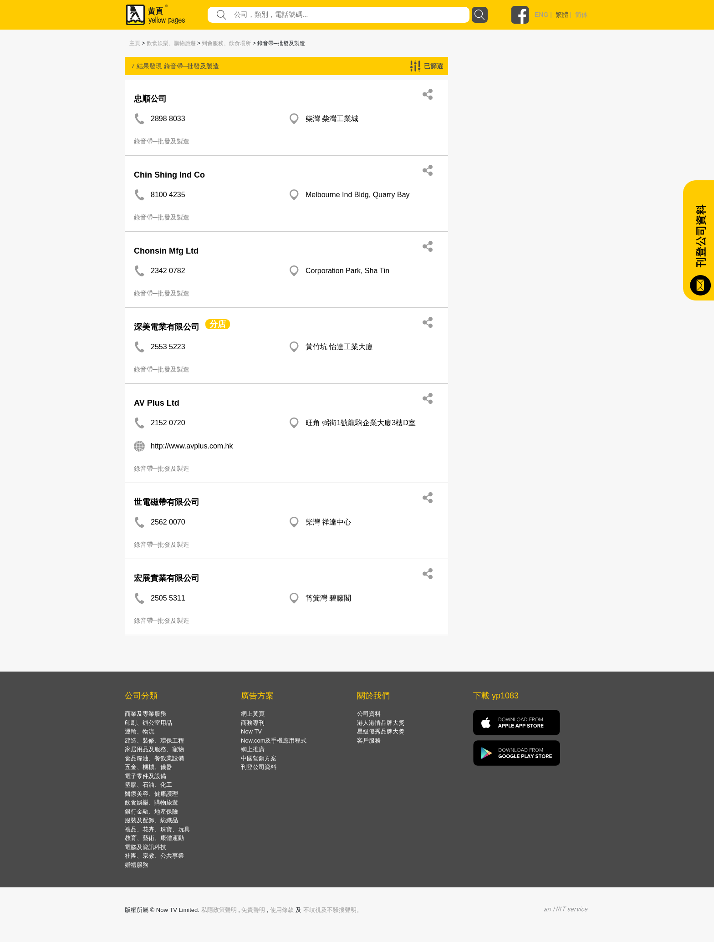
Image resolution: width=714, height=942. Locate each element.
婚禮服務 (136, 864)
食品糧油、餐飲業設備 (154, 758)
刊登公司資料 (258, 767)
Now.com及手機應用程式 (273, 740)
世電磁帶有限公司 (166, 502)
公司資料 (369, 713)
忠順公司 (150, 98)
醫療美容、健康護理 (151, 793)
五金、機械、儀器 (148, 767)
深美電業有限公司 (166, 326)
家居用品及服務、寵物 (154, 749)
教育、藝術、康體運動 (154, 838)
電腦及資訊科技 (145, 847)
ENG (541, 14)
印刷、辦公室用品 (148, 722)
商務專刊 (253, 722)
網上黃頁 (253, 713)
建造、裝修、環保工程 (154, 740)
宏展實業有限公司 (166, 578)
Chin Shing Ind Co (169, 174)
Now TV (251, 731)
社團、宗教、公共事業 (154, 855)
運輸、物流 (139, 731)
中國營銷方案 (258, 758)
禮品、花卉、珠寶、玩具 (157, 829)
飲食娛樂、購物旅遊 (171, 43)
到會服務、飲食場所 (226, 43)
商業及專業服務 (145, 713)
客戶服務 (369, 740)
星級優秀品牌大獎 (380, 731)
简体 (581, 14)
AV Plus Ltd (156, 402)
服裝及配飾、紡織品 (151, 820)
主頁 (134, 43)
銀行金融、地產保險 (151, 811)
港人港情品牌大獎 (380, 722)
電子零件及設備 (145, 776)
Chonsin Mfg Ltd (166, 250)
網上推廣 (253, 749)
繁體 (562, 14)
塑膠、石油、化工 (148, 784)
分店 (217, 324)
